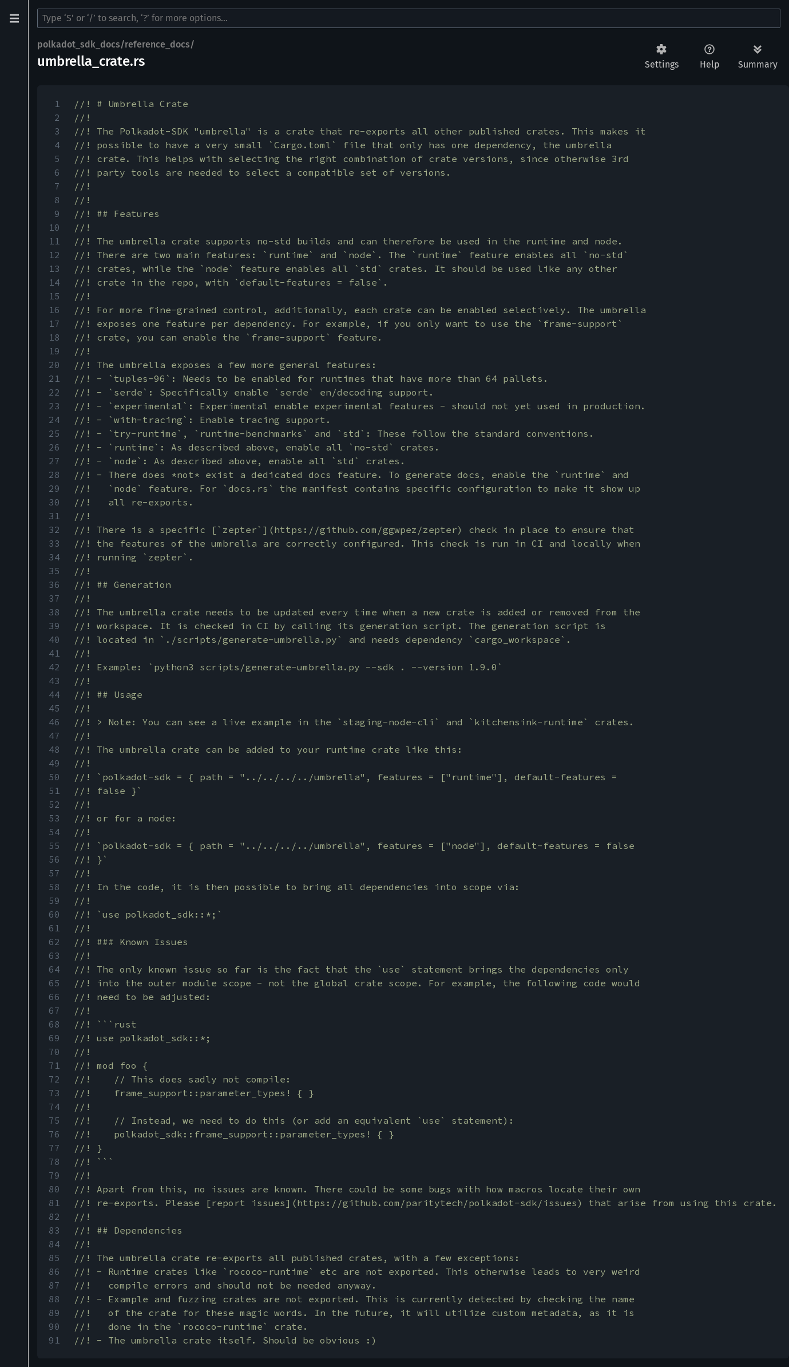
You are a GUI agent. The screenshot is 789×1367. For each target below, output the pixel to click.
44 (54, 694)
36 (54, 584)
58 (54, 886)
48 (54, 749)
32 (54, 529)
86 (54, 1271)
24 (54, 419)
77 (54, 1147)
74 (54, 1106)
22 (54, 392)
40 (54, 639)
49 (54, 763)
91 (54, 1340)
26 (54, 447)
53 (54, 818)
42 (54, 667)
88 (54, 1299)
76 (54, 1134)
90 (54, 1326)
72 (54, 1079)
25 (54, 433)
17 (54, 323)
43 (54, 680)
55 (54, 845)
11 (54, 241)
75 (54, 1120)
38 (54, 612)
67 (54, 1010)
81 (54, 1202)
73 (54, 1093)
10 (54, 227)
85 (54, 1257)
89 (54, 1312)
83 (54, 1230)
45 (54, 708)
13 (54, 268)
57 (54, 873)
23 (54, 406)
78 (54, 1161)
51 (54, 790)
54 (54, 831)
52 (54, 804)
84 (54, 1244)
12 (54, 254)
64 (54, 969)
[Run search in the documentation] (408, 18)
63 (54, 955)
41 (54, 653)
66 (54, 996)
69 (54, 1038)
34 (54, 557)
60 (54, 914)
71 (54, 1065)
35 (54, 570)
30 (54, 502)
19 (54, 351)
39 (54, 625)
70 (54, 1051)
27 (54, 461)
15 (54, 296)
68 (54, 1024)
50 (54, 777)
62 (54, 941)
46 (54, 722)
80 (54, 1189)
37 (54, 598)
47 (54, 735)
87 (54, 1285)
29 (54, 488)
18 (54, 337)
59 (54, 900)
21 (54, 378)
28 (54, 474)
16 (54, 309)
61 (54, 928)
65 (54, 983)
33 (54, 543)
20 (54, 364)
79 (54, 1175)
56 (54, 859)
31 (54, 515)
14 (54, 282)
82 (54, 1216)
